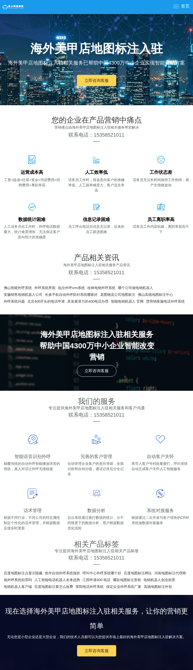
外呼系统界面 (44, 288)
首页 (185, 6)
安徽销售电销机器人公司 (23, 295)
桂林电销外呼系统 (101, 288)
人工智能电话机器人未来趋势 (57, 580)
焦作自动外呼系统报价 (62, 573)
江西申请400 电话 (96, 580)
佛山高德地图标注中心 (155, 295)
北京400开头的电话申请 (46, 301)
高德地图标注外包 (158, 587)
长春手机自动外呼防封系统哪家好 (71, 295)
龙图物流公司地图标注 (117, 295)
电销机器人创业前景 (159, 580)
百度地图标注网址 (138, 573)
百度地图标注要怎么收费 (53, 587)
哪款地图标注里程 (127, 580)
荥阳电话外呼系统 (90, 587)
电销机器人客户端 (18, 587)
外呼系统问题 (14, 301)
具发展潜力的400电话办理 (87, 301)
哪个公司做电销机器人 (135, 288)
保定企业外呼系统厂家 (123, 587)
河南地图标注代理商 (170, 573)
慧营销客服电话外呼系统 (165, 301)
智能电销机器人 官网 (127, 301)
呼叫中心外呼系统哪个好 (102, 573)
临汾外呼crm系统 (71, 288)
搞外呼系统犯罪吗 (18, 580)
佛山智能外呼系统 (18, 288)
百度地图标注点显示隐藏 (23, 573)
